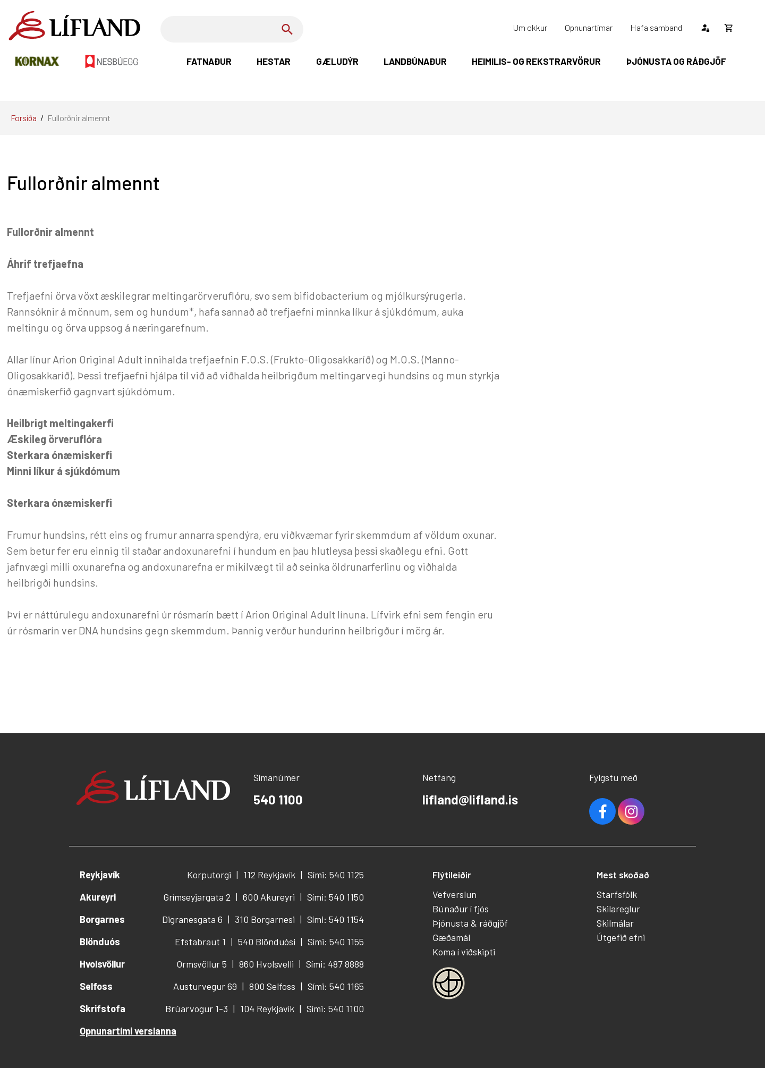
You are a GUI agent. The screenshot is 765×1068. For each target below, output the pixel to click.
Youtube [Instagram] (631, 811)
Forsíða (24, 118)
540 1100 (278, 799)
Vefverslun (454, 894)
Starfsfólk (617, 894)
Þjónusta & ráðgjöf (470, 923)
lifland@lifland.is (470, 799)
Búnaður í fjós (460, 908)
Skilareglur (618, 908)
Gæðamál (451, 937)
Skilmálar (615, 923)
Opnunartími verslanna (128, 1031)
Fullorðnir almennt (78, 118)
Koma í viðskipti (463, 951)
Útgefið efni (621, 937)
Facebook (602, 811)
